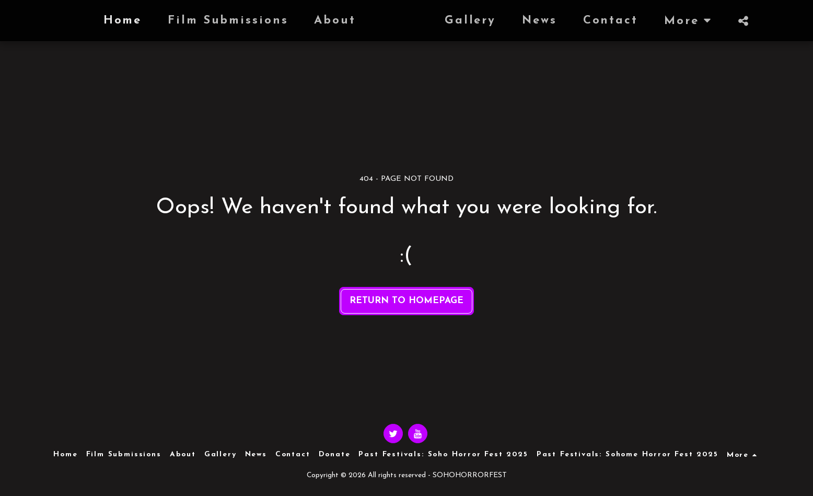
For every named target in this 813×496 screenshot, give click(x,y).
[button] (763, 21)
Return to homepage (406, 300)
